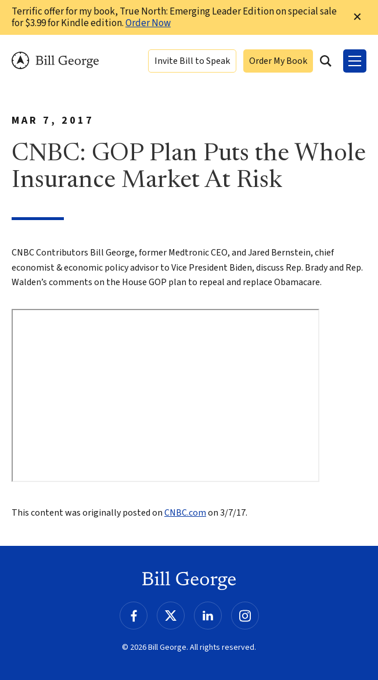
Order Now (148, 23)
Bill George (55, 60)
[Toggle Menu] (354, 61)
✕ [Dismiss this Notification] (357, 17)
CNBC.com (185, 512)
